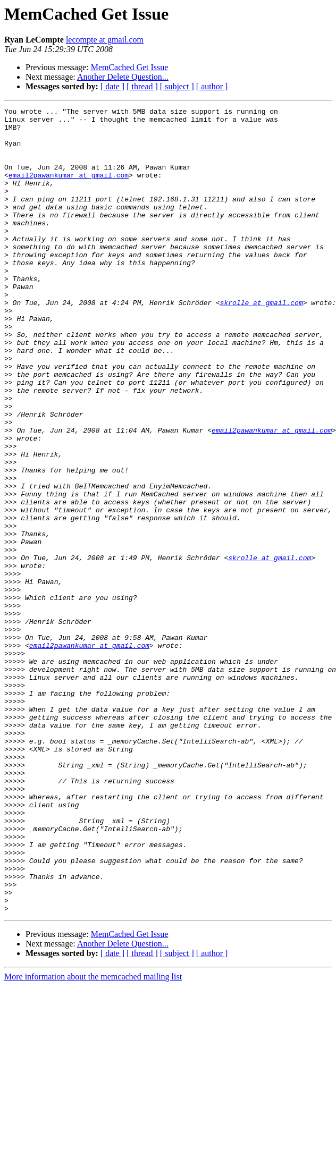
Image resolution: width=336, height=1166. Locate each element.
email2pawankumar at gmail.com (69, 189)
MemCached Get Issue (130, 67)
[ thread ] (142, 86)
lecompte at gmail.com (105, 39)
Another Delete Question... (123, 76)
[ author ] (212, 86)
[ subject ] (177, 86)
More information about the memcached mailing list (93, 1137)
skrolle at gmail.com (261, 342)
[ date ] (112, 86)
